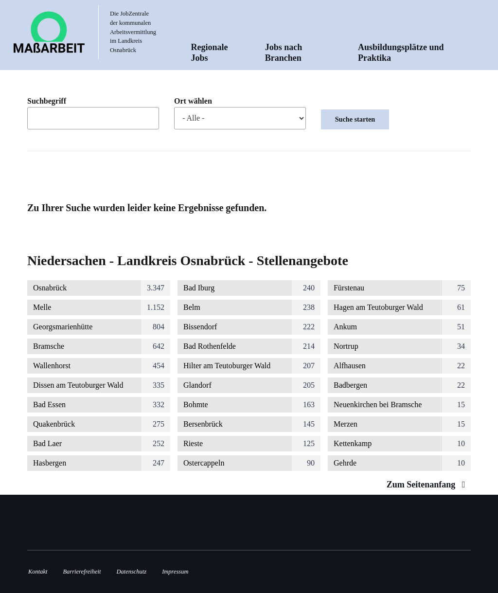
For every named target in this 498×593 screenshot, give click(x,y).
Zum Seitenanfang (428, 484)
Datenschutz (132, 571)
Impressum (175, 571)
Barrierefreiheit (82, 571)
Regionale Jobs (209, 52)
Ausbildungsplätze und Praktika (401, 52)
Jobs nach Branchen (283, 52)
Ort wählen (193, 101)
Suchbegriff (46, 101)
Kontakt (37, 571)
